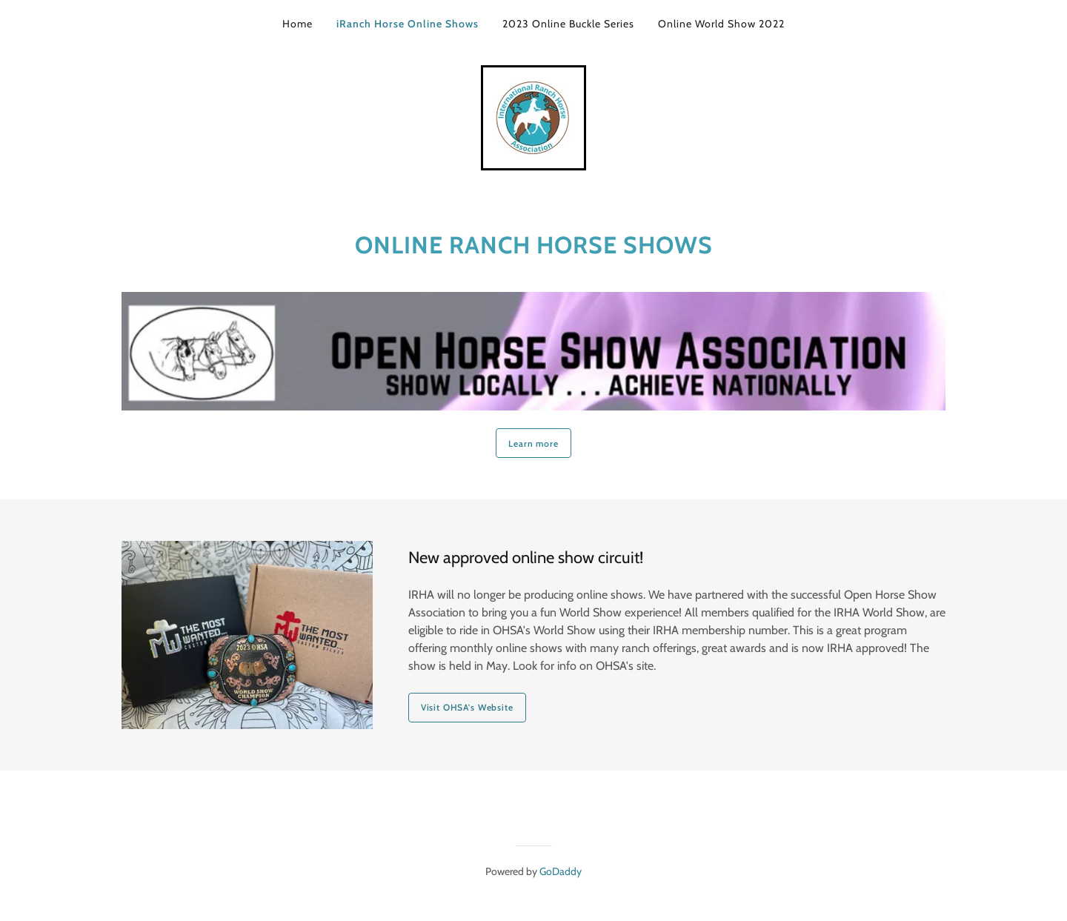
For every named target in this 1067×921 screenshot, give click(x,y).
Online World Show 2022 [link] (721, 23)
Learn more (533, 443)
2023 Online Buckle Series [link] (568, 23)
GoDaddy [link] (560, 871)
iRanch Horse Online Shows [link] (407, 23)
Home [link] (297, 23)
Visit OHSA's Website (467, 707)
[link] (533, 117)
